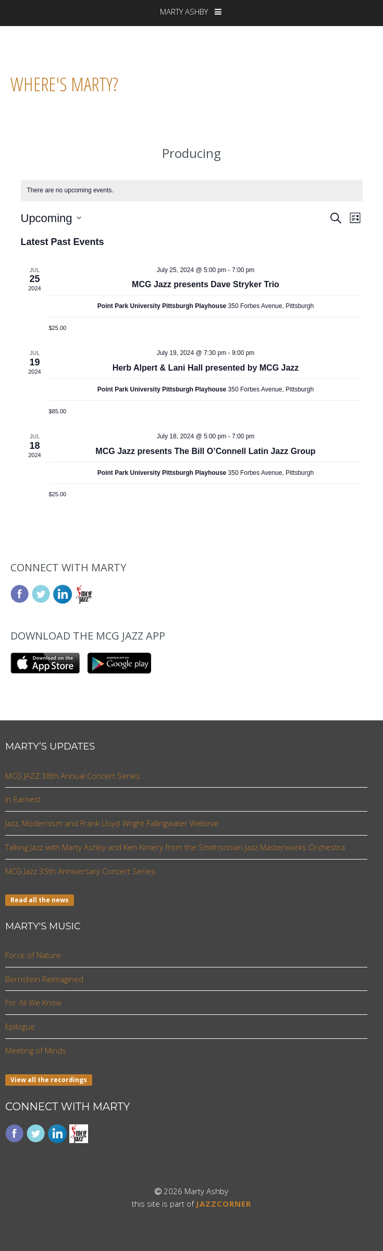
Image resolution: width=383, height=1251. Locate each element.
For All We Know (33, 1002)
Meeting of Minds (35, 1050)
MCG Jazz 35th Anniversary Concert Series (80, 871)
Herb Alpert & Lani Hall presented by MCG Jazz (206, 367)
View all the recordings (48, 1079)
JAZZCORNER (223, 1203)
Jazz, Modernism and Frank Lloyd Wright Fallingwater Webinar (112, 823)
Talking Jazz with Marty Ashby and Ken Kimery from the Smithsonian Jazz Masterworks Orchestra (175, 847)
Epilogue (20, 1026)
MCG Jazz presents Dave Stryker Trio (205, 284)
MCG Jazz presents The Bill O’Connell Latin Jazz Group (205, 451)
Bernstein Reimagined (44, 979)
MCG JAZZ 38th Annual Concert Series (72, 775)
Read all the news (39, 900)
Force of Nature (33, 955)
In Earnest (23, 799)
